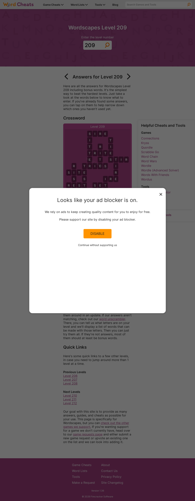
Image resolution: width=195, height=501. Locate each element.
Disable (97, 234)
